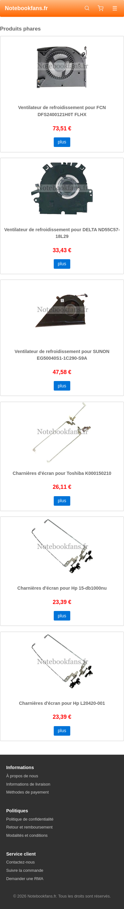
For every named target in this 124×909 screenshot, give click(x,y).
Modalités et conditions (27, 835)
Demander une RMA (25, 878)
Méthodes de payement (27, 792)
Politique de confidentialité (30, 819)
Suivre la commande (25, 870)
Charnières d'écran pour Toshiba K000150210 (62, 473)
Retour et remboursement (29, 827)
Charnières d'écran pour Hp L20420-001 (62, 703)
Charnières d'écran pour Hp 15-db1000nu (62, 588)
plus (62, 141)
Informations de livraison (28, 784)
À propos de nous (22, 776)
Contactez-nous (20, 862)
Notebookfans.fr (26, 8)
